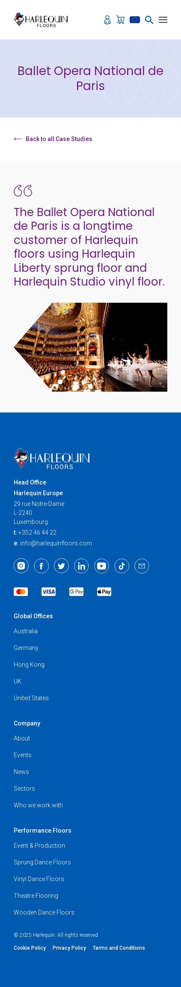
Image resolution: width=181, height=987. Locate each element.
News (21, 771)
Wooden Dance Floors (44, 912)
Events (23, 755)
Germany (26, 647)
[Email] (141, 566)
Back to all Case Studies (53, 138)
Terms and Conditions (119, 948)
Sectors (24, 788)
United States (31, 698)
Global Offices (33, 616)
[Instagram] (21, 566)
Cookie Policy (30, 948)
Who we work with (38, 805)
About (22, 738)
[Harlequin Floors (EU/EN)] (43, 19)
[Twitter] (61, 566)
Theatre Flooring (36, 895)
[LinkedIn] (81, 566)
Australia (26, 631)
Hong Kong (29, 664)
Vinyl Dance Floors (39, 879)
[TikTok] (121, 566)
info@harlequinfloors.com (56, 543)
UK (17, 681)
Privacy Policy (69, 948)
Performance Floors (42, 830)
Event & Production (39, 845)
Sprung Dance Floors (42, 862)
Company (27, 723)
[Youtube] (101, 566)
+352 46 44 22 (37, 532)
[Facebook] (41, 566)
